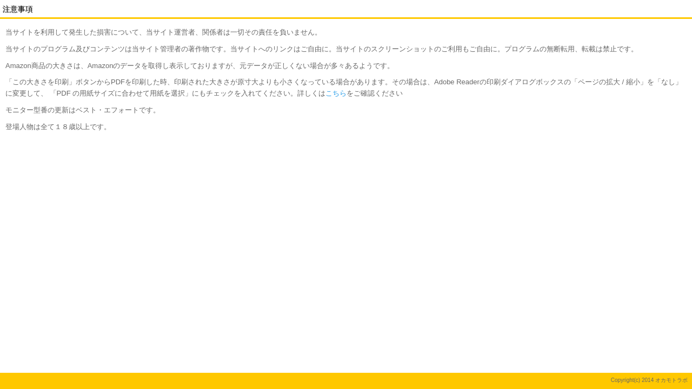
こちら (336, 93)
